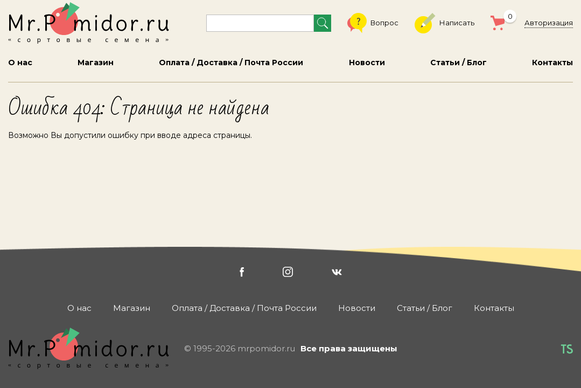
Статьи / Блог (458, 62)
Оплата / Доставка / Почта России (231, 62)
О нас (20, 62)
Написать (444, 23)
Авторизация (548, 22)
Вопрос (372, 23)
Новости (367, 62)
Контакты (552, 62)
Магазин (96, 62)
